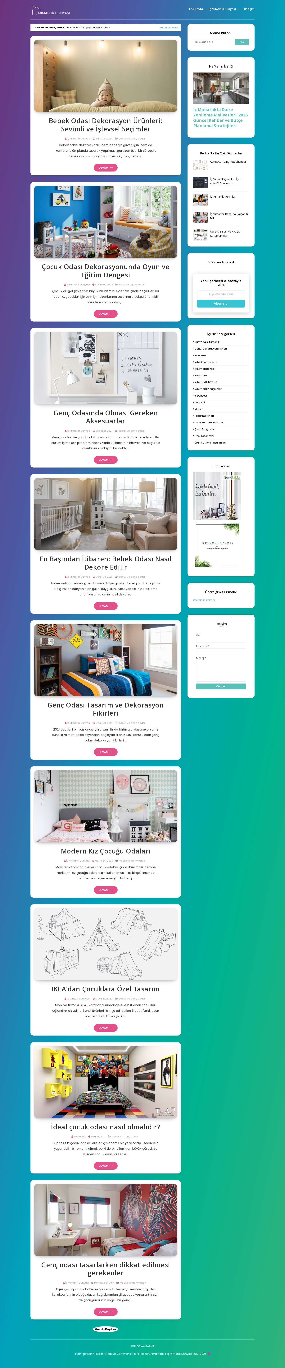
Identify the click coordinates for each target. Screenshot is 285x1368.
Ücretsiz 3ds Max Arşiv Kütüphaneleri (225, 233)
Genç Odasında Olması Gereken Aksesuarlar (105, 417)
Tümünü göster (169, 27)
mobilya (199, 409)
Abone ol (221, 303)
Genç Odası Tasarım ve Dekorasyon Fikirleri (106, 709)
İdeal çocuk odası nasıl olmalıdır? (105, 1127)
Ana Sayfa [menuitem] (196, 9)
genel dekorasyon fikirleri (211, 348)
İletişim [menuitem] (249, 9)
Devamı (104, 168)
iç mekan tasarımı (206, 362)
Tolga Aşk (80, 1136)
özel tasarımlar (204, 436)
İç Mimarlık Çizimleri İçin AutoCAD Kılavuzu (225, 181)
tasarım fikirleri (204, 416)
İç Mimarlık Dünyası (78, 138)
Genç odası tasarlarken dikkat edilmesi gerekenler (105, 1269)
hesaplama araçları (143, 1345)
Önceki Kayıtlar (105, 1329)
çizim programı (204, 429)
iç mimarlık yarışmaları (208, 389)
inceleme (200, 355)
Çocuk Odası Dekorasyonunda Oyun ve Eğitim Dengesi (105, 271)
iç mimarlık (201, 375)
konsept (200, 402)
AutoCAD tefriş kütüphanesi (228, 161)
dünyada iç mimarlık (207, 342)
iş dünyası (201, 395)
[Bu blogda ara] (214, 42)
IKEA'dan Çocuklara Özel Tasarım (106, 989)
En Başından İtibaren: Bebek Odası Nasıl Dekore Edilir (106, 563)
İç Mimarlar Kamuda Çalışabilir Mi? (229, 216)
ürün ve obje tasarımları (210, 442)
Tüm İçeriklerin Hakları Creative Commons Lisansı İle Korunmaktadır (119, 1354)
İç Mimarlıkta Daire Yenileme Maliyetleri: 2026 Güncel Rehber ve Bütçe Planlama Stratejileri (220, 117)
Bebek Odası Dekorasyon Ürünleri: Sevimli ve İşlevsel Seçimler (105, 125)
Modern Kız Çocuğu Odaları (106, 851)
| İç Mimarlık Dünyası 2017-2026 (185, 1354)
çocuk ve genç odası (131, 138)
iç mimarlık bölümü (206, 382)
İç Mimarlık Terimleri (223, 196)
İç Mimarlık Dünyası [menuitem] (222, 9)
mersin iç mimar (204, 600)
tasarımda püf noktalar (209, 422)
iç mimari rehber (205, 369)
